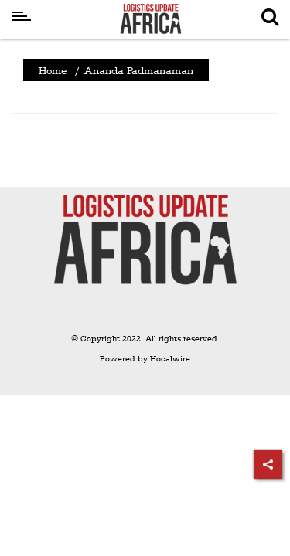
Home (53, 70)
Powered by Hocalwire (145, 359)
